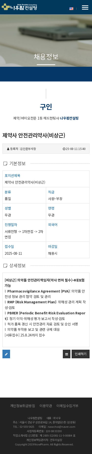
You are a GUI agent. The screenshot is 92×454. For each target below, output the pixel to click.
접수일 (9, 246)
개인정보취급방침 (22, 405)
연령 (51, 208)
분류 (8, 191)
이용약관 (45, 405)
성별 (8, 208)
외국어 (52, 224)
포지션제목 (12, 175)
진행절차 (11, 224)
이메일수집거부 (67, 405)
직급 (51, 191)
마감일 (52, 246)
